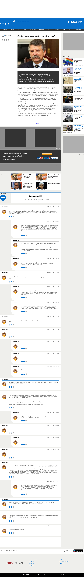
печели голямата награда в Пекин (78, 89)
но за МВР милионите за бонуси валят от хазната (78, 129)
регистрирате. (45, 200)
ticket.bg (62, 574)
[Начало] (0, 24)
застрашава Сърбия (78, 117)
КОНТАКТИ (8, 550)
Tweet (37, 123)
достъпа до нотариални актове (78, 71)
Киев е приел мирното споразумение (78, 98)
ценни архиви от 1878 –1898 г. (78, 79)
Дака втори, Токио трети (78, 109)
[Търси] (13, 21)
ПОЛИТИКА (41, 29)
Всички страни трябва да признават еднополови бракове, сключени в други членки (78, 62)
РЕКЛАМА (15, 550)
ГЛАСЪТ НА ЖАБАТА (14, 29)
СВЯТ (48, 29)
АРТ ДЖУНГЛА (56, 29)
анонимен (5, 206)
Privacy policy (40, 574)
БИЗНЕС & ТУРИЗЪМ (67, 29)
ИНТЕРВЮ (25, 29)
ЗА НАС (1, 550)
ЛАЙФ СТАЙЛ (78, 29)
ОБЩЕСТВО (33, 29)
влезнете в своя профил (29, 200)
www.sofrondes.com (57, 574)
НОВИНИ (5, 29)
